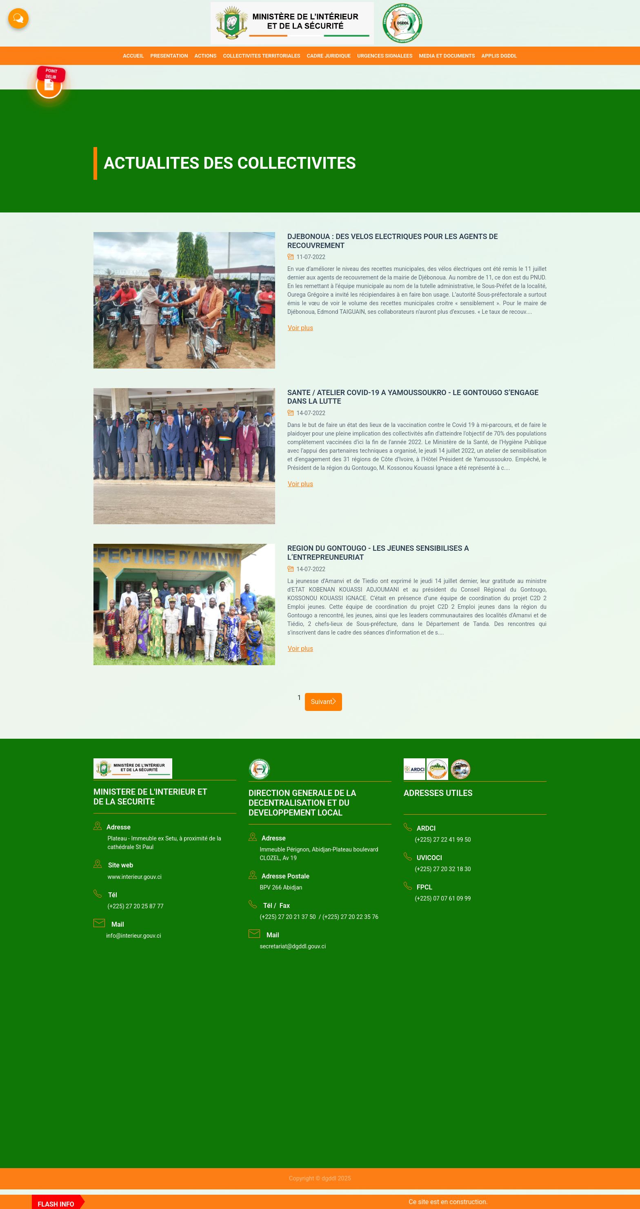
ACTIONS (206, 56)
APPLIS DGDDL (499, 56)
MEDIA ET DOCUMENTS (447, 56)
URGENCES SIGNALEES (384, 56)
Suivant (323, 702)
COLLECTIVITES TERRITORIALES (261, 56)
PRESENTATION (169, 56)
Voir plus (300, 328)
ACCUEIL (133, 56)
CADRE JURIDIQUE (329, 56)
